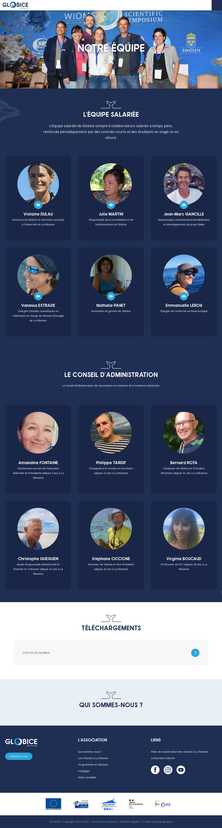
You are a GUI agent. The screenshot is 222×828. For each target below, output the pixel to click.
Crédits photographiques (158, 821)
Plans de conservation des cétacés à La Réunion (179, 751)
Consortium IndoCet (163, 758)
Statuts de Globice (36, 652)
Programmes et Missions (93, 764)
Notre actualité (87, 777)
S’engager (84, 771)
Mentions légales (130, 821)
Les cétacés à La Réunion (93, 758)
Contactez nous (19, 756)
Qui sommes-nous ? (90, 751)
